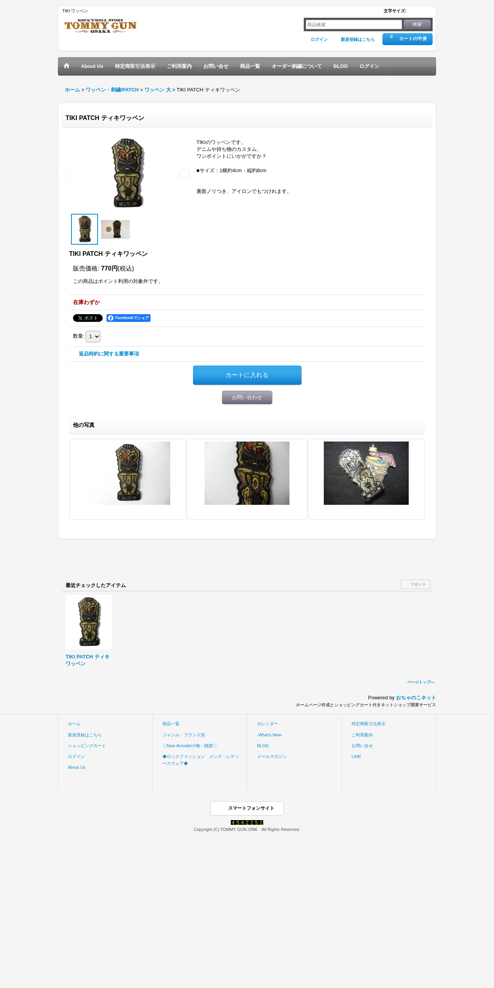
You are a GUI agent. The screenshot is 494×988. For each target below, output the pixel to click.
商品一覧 (170, 723)
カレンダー (267, 723)
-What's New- (270, 735)
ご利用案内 (362, 735)
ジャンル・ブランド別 (183, 735)
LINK (356, 756)
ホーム (74, 723)
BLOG (263, 745)
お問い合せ (362, 745)
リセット (418, 584)
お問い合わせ (247, 397)
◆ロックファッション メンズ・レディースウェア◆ (200, 760)
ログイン (319, 39)
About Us (76, 767)
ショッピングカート (87, 745)
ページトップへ (420, 682)
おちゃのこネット (416, 697)
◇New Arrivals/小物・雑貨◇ (189, 745)
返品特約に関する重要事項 (109, 354)
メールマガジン (272, 756)
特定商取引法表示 (369, 723)
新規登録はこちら (358, 39)
